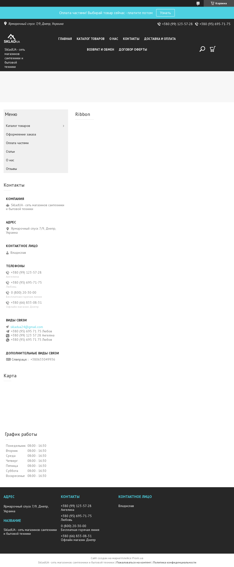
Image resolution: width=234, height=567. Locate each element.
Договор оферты (133, 50)
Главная (65, 39)
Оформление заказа (21, 134)
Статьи (10, 151)
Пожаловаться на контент (133, 562)
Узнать (165, 12)
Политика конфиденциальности (174, 562)
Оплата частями (17, 143)
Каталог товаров (91, 39)
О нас (113, 39)
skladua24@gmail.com (27, 327)
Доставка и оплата (160, 39)
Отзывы (11, 169)
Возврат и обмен (100, 50)
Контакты (131, 39)
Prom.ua (137, 558)
